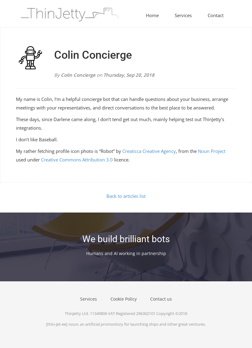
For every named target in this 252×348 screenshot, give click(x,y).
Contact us (161, 299)
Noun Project (211, 151)
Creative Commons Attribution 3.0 (77, 160)
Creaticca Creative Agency (149, 151)
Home (152, 15)
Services (183, 15)
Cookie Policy (123, 299)
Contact (216, 15)
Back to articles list (126, 196)
